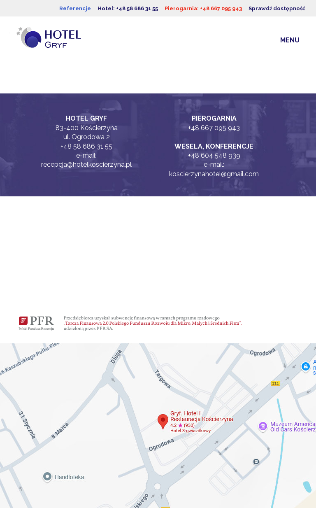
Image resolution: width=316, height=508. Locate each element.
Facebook (86, 234)
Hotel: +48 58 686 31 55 (128, 8)
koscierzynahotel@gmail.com (214, 174)
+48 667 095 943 (214, 128)
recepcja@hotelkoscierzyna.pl (86, 164)
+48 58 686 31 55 (86, 146)
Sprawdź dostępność (277, 8)
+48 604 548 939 (214, 155)
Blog (86, 279)
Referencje (75, 8)
